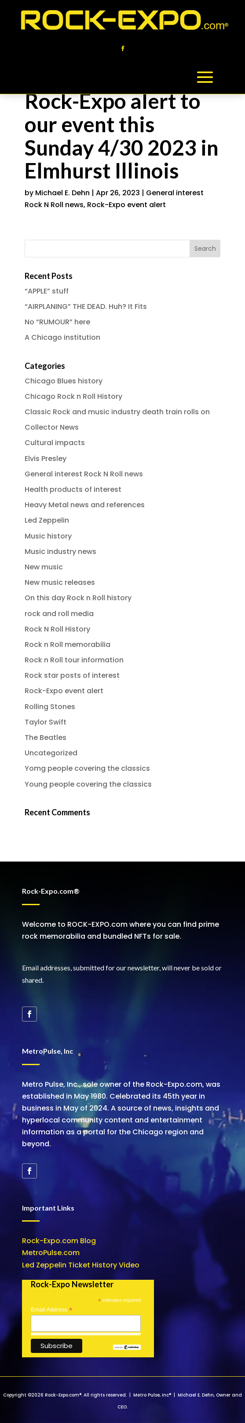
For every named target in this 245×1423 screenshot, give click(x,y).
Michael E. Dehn (62, 193)
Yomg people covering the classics (87, 768)
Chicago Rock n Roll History (73, 396)
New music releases (60, 582)
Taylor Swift (45, 722)
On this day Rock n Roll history (78, 598)
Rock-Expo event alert (126, 205)
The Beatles (45, 737)
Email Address (51, 1310)
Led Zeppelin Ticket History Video (80, 1265)
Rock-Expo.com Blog (59, 1241)
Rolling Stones (50, 707)
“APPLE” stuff (47, 291)
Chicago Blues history (63, 381)
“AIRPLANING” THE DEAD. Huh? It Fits (86, 306)
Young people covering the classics (88, 784)
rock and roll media (59, 614)
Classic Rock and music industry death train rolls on (117, 412)
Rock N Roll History (57, 629)
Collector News (52, 427)
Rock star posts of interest (72, 675)
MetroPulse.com (51, 1253)
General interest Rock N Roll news (84, 474)
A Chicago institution (62, 337)
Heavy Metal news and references (85, 505)
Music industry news (60, 551)
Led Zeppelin (47, 520)
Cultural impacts (55, 443)
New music (44, 567)
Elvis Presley (45, 458)
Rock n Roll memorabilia (67, 644)
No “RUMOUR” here (57, 322)
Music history (48, 536)
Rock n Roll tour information (74, 660)
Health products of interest (73, 489)
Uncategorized (51, 753)
